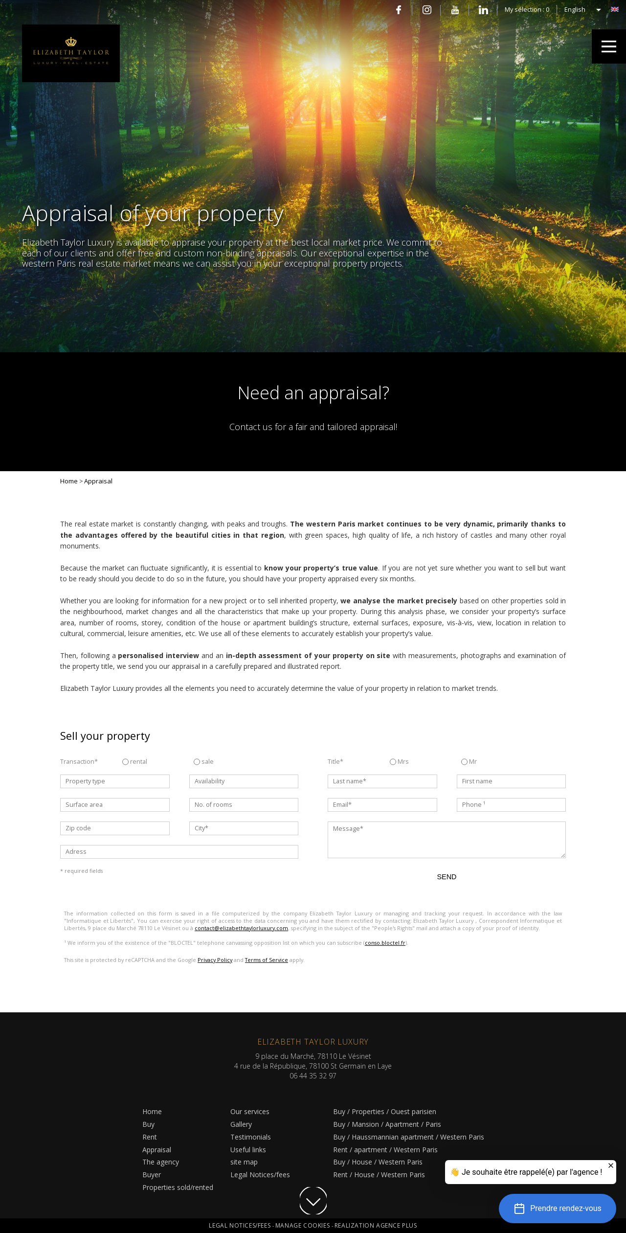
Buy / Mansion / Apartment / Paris (387, 1124)
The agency (160, 1161)
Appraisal (156, 1149)
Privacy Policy (215, 959)
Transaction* (79, 761)
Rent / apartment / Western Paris (385, 1149)
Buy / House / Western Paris (378, 1161)
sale (204, 761)
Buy (148, 1124)
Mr (469, 761)
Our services (249, 1111)
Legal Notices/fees (260, 1174)
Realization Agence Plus (376, 1225)
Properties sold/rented (177, 1187)
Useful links (248, 1149)
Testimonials (250, 1137)
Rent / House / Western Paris (379, 1174)
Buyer (151, 1174)
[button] (557, 1208)
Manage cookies (303, 1225)
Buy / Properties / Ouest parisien (384, 1111)
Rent (149, 1137)
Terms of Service (266, 959)
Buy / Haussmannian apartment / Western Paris (408, 1137)
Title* (335, 761)
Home (152, 1111)
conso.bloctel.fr (385, 942)
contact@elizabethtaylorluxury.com (241, 928)
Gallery (241, 1124)
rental (134, 761)
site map (244, 1161)
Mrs (399, 761)
